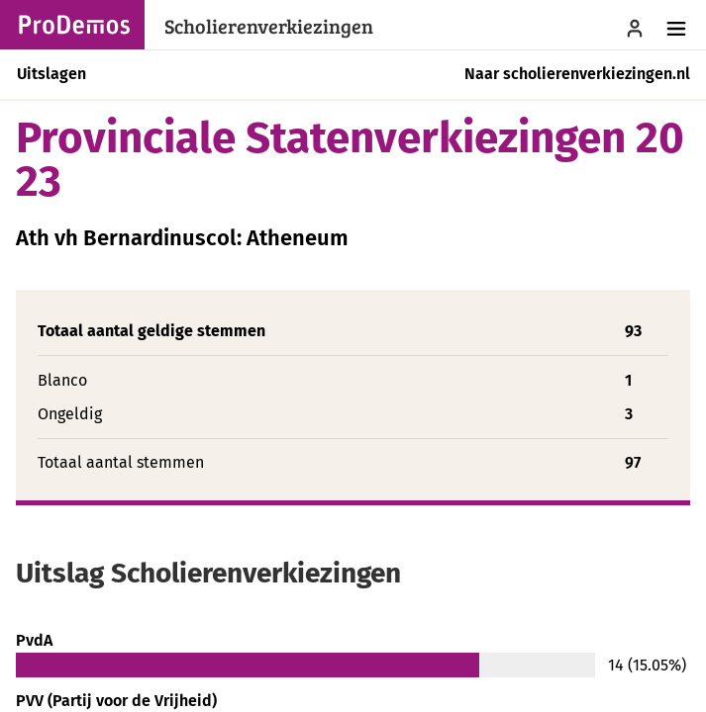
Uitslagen (51, 73)
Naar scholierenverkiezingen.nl (577, 73)
